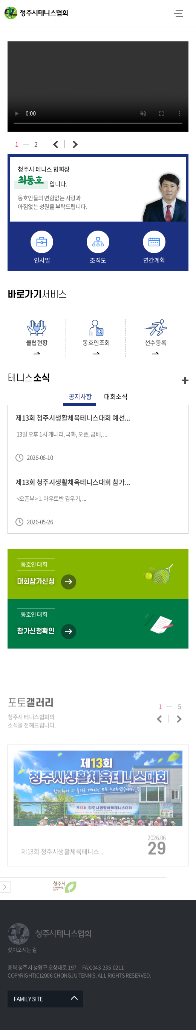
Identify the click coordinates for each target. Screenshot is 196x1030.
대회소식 (115, 396)
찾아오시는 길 (22, 949)
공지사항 (80, 396)
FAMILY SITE (28, 999)
